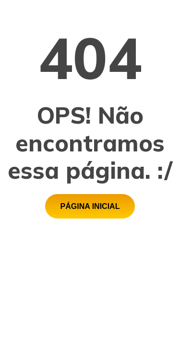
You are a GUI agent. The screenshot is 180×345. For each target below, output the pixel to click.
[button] (90, 206)
